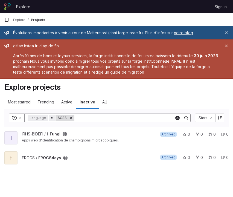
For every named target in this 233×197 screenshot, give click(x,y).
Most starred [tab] (19, 102)
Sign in (221, 6)
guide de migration (127, 72)
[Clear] (177, 118)
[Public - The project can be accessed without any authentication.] (65, 134)
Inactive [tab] (87, 102)
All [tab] (104, 102)
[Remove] (71, 118)
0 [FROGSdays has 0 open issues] (225, 157)
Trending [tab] (46, 102)
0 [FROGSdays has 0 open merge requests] (212, 157)
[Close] (226, 33)
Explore (23, 6)
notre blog (183, 32)
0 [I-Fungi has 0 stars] (186, 134)
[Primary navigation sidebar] (6, 19)
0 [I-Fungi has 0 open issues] (225, 134)
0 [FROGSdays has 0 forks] (199, 157)
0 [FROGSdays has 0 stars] (186, 157)
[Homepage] (7, 6)
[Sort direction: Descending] (219, 118)
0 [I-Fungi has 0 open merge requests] (212, 134)
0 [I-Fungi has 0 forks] (199, 134)
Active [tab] (66, 102)
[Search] (124, 118)
